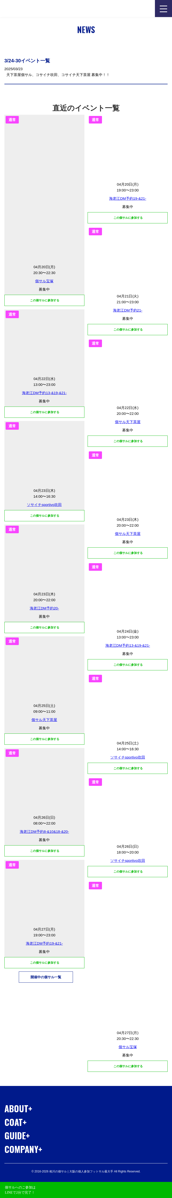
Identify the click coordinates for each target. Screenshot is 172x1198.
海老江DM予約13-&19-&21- (44, 393)
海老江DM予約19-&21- (127, 198)
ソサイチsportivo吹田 (44, 505)
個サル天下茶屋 (128, 422)
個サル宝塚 (44, 281)
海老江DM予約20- (44, 608)
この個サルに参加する (128, 217)
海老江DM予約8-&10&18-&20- (44, 831)
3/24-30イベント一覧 (27, 60)
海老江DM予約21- (127, 310)
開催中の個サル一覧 (45, 977)
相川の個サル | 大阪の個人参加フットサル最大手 (31, 8)
